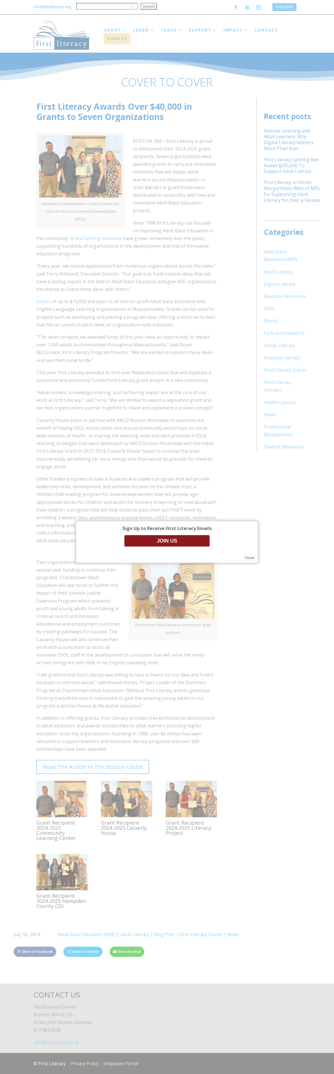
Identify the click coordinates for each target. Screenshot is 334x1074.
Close (249, 557)
